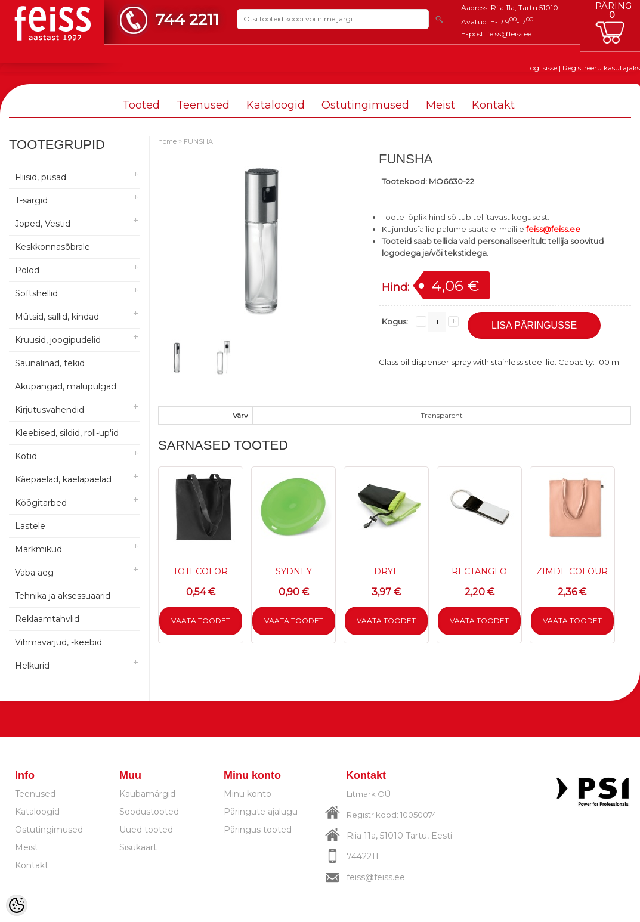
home (167, 141)
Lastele (30, 526)
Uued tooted (146, 829)
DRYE (386, 571)
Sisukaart (138, 847)
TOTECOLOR (200, 571)
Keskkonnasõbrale (52, 247)
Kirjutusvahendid (49, 409)
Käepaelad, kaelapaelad (63, 479)
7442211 (363, 856)
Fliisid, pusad (40, 177)
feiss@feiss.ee (509, 33)
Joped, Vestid (42, 223)
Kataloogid (275, 105)
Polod (27, 270)
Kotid (26, 456)
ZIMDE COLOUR (572, 571)
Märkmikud (38, 549)
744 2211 (187, 19)
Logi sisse (541, 67)
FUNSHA (198, 141)
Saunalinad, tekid (50, 363)
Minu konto (247, 793)
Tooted (141, 105)
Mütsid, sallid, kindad (57, 316)
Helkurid (32, 665)
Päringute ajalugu (261, 811)
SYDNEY (294, 571)
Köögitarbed (41, 502)
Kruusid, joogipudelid (58, 340)
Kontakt (493, 105)
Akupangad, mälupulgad (65, 386)
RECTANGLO (479, 571)
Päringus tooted (258, 829)
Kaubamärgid (147, 793)
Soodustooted (149, 811)
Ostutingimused (365, 105)
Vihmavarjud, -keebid (58, 642)
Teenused (203, 105)
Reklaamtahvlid (47, 619)
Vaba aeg (34, 572)
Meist (440, 105)
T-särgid (31, 200)
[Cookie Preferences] (16, 905)
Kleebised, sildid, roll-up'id (67, 433)
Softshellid (36, 293)
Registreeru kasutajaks (601, 67)
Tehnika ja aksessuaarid (62, 595)
